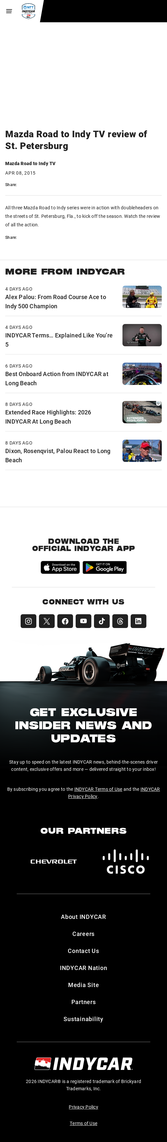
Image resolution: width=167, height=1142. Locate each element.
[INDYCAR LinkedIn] (138, 621)
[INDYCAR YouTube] (83, 621)
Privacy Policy (83, 1107)
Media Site (83, 985)
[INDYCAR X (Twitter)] (47, 621)
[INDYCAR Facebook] (65, 621)
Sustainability (83, 1019)
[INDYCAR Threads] (120, 621)
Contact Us (83, 951)
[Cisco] (125, 861)
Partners (83, 1002)
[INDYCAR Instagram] (28, 621)
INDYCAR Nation (83, 968)
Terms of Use (83, 1123)
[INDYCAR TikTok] (102, 621)
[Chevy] (53, 861)
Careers (83, 934)
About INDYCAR (83, 917)
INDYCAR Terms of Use (98, 789)
